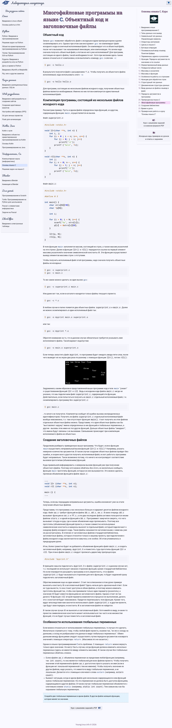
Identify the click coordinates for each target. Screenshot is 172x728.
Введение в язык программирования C (150, 28)
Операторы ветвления (150, 42)
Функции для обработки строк (153, 79)
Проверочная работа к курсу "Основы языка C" (153, 112)
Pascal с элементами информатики (10, 207)
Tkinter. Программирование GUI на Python (13, 54)
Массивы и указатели (150, 71)
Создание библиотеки (150, 105)
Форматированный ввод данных (154, 65)
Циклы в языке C (148, 45)
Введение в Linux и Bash (12, 21)
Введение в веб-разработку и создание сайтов (14, 100)
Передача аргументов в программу (151, 95)
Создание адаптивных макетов (11, 106)
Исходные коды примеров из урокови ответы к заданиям (154, 135)
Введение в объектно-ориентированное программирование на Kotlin (14, 137)
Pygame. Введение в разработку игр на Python (12, 60)
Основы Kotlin (7, 144)
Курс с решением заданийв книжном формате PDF (154, 123)
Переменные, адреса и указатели (154, 56)
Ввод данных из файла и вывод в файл (155, 89)
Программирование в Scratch (14, 196)
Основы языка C (9, 165)
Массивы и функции (149, 74)
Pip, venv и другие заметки (13, 74)
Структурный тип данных (151, 82)
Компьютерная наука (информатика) (11, 160)
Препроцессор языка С (150, 100)
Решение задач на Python (12, 43)
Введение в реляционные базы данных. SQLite (14, 86)
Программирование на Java (13, 147)
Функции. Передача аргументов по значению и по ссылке (155, 60)
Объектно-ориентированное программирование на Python (14, 47)
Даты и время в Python (11, 66)
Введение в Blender (10, 180)
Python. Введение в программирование (10, 37)
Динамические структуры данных (155, 85)
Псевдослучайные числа (151, 68)
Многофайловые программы (153, 103)
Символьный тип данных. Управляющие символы (151, 37)
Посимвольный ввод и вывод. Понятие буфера (153, 52)
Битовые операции (149, 48)
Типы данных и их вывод (151, 33)
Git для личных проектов (12, 116)
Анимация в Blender (10, 184)
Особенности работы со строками (155, 77)
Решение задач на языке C (13, 169)
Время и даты (147, 108)
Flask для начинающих (11, 119)
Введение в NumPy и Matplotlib (14, 70)
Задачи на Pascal (9, 212)
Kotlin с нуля (7, 131)
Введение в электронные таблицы (12, 225)
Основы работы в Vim (11, 25)
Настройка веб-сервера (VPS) (14, 112)
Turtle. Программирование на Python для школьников (14, 200)
